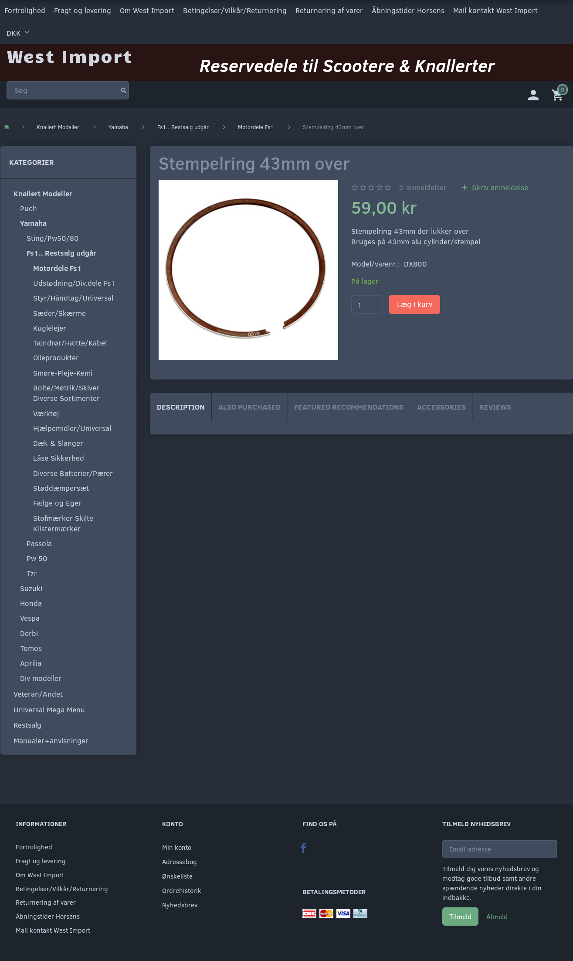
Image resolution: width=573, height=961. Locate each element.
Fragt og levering (82, 10)
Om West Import (147, 10)
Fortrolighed (24, 10)
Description (181, 406)
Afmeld (497, 916)
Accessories (441, 406)
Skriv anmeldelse (499, 186)
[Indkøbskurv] (559, 94)
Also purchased (249, 406)
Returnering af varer (329, 10)
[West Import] (69, 54)
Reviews (495, 406)
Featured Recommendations (348, 406)
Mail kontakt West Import (495, 10)
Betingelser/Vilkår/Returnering (235, 10)
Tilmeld (460, 916)
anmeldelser (423, 186)
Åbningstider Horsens (408, 10)
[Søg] (124, 89)
